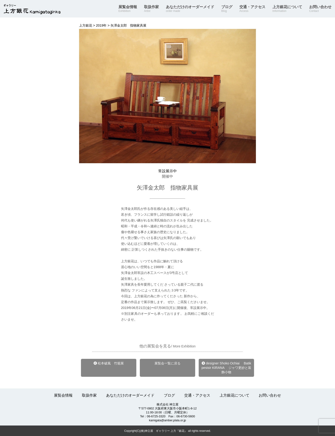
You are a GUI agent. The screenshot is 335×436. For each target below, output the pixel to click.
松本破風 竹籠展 (109, 363)
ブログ (226, 9)
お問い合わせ (320, 9)
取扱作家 (151, 9)
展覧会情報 (127, 9)
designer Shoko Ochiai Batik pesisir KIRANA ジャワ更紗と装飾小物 (226, 367)
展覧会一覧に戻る (167, 363)
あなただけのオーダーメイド (190, 9)
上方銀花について (287, 9)
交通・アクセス (252, 9)
